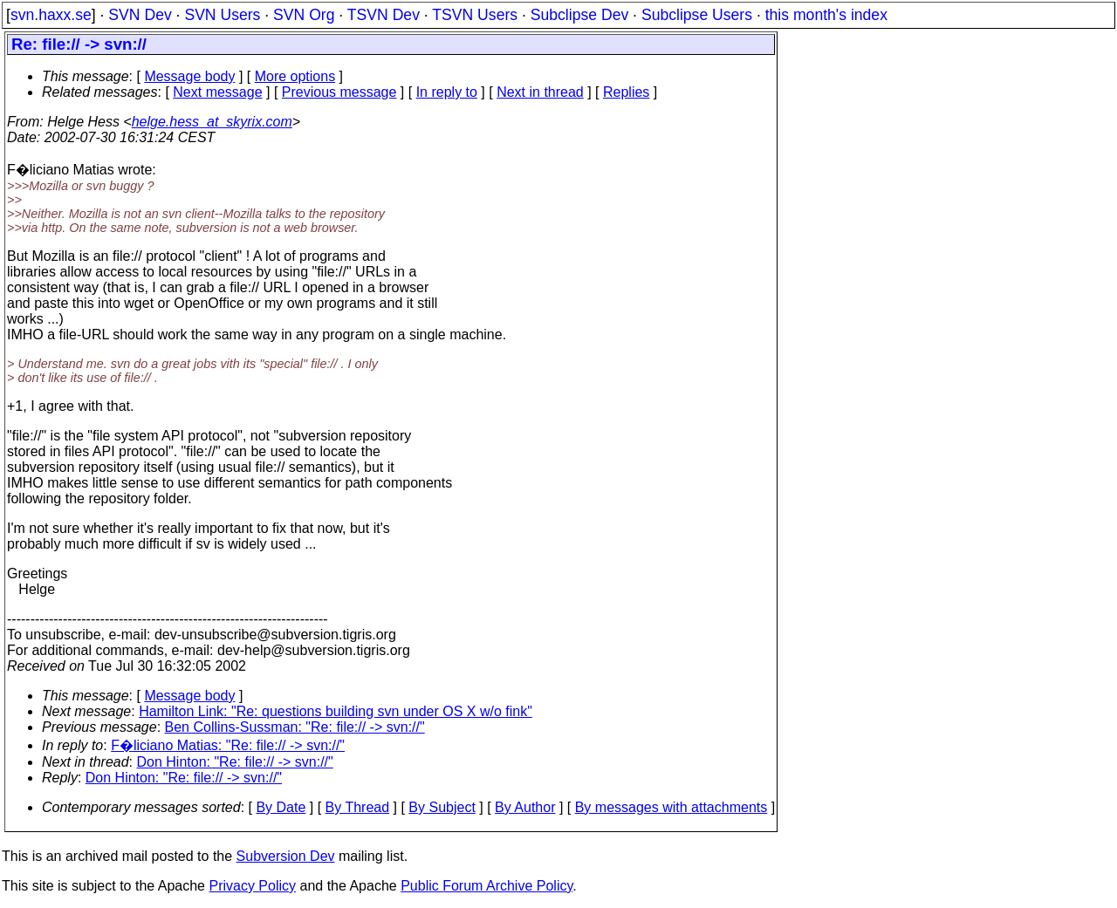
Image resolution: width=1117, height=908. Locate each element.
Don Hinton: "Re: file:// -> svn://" (235, 761)
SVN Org (303, 15)
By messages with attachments (671, 807)
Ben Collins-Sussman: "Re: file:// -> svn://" (295, 727)
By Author (525, 807)
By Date (280, 807)
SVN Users (222, 15)
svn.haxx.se (51, 15)
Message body (189, 76)
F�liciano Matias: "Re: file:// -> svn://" (228, 745)
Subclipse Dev (579, 15)
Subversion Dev (285, 856)
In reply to (446, 92)
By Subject (441, 807)
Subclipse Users (696, 15)
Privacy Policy (252, 885)
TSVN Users (474, 15)
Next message (217, 92)
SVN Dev (139, 15)
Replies (626, 92)
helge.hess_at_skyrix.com (212, 121)
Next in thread (540, 92)
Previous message (339, 92)
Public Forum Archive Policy (486, 885)
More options (295, 76)
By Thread (358, 807)
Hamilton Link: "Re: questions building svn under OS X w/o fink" (335, 711)
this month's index (826, 15)
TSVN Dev (383, 15)
